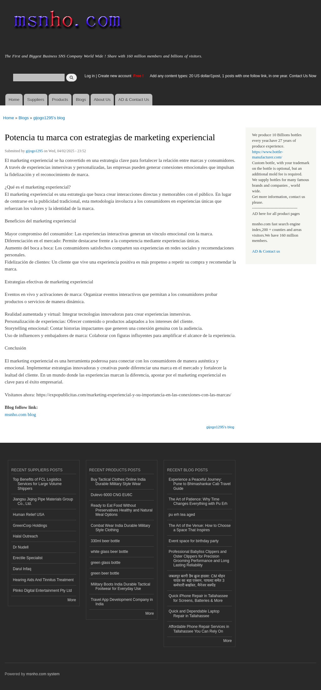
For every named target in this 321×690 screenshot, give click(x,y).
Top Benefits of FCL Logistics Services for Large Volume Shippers (37, 484)
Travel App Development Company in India (122, 601)
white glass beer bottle (109, 551)
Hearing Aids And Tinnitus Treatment (43, 580)
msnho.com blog (20, 414)
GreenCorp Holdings (30, 525)
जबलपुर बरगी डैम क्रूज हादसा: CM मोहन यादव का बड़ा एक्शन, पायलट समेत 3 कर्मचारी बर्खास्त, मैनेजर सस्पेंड (197, 580)
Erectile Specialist (28, 558)
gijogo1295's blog (49, 117)
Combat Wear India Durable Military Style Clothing (120, 527)
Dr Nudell (21, 547)
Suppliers (35, 99)
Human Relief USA (29, 514)
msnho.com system (43, 674)
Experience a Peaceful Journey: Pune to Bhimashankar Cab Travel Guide (200, 484)
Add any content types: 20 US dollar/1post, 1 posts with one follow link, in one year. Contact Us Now (233, 76)
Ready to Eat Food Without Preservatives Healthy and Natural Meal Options (122, 510)
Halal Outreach (25, 536)
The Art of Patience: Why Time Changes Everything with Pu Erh (198, 501)
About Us (102, 99)
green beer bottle (105, 573)
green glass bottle (106, 562)
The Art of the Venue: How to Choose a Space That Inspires (200, 527)
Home (13, 99)
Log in (90, 76)
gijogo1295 (34, 151)
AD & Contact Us (133, 99)
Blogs (81, 99)
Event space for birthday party (193, 541)
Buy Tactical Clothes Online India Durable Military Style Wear (118, 481)
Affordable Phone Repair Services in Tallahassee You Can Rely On (199, 628)
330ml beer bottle (105, 541)
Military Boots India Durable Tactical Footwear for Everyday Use (120, 586)
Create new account (115, 76)
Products (60, 99)
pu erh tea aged (182, 514)
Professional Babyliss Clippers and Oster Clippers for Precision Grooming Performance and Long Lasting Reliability (199, 558)
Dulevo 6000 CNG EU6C (112, 495)
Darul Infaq (22, 569)
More (71, 600)
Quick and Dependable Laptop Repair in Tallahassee (194, 613)
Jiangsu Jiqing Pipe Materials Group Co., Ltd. (43, 501)
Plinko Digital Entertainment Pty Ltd (42, 590)
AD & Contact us (266, 251)
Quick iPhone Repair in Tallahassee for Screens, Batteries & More (198, 598)
